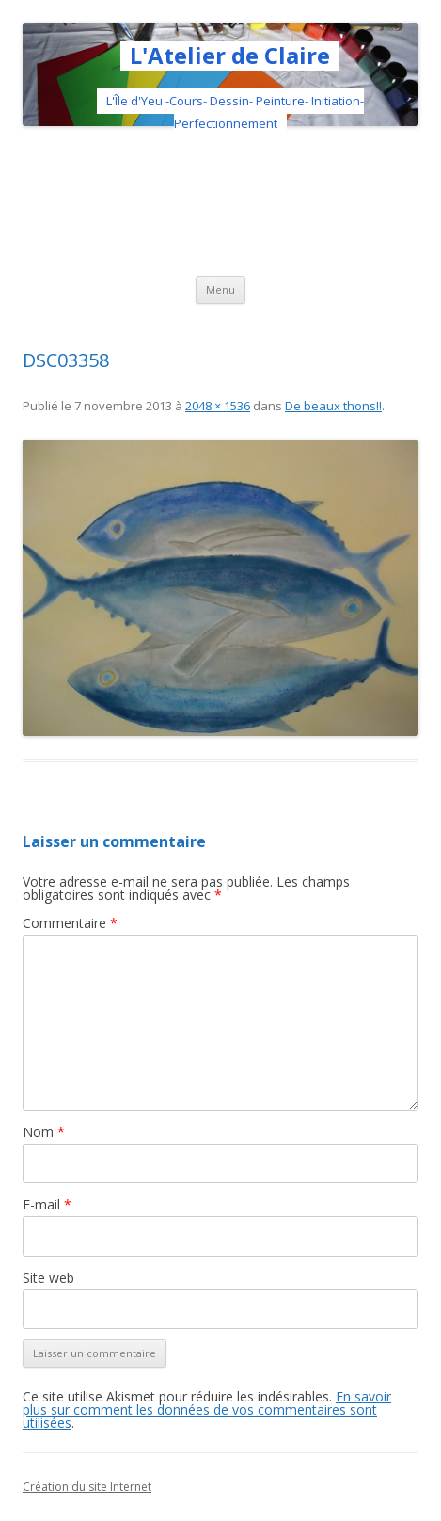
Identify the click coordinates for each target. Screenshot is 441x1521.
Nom (44, 1132)
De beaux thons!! (333, 405)
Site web (48, 1278)
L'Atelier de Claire (230, 56)
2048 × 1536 (217, 405)
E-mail (47, 1204)
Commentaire (70, 923)
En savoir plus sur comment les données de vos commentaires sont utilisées (207, 1409)
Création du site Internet (87, 1487)
